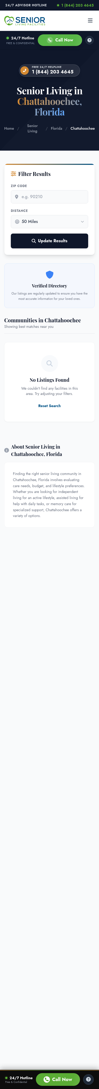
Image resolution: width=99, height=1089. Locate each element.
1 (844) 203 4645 (75, 5)
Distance (19, 211)
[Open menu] (90, 20)
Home (9, 128)
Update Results (49, 241)
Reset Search (49, 405)
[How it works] (89, 40)
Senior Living (32, 128)
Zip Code (19, 186)
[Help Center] (88, 1079)
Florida (56, 128)
